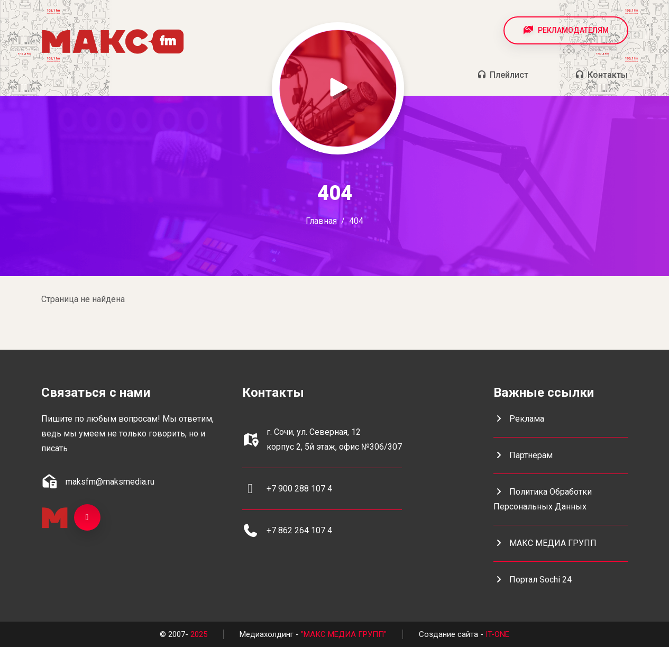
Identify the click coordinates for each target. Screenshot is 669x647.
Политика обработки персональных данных (542, 499)
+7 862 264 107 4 (299, 530)
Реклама (518, 419)
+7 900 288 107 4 (299, 489)
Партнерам (523, 455)
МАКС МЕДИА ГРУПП (545, 543)
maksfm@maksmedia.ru (110, 482)
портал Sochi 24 (532, 580)
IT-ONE (497, 634)
